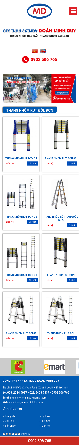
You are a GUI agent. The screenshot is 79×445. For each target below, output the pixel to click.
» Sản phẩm (9, 425)
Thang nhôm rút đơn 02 (21, 216)
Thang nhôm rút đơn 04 (21, 158)
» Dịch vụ (45, 416)
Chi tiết (32, 163)
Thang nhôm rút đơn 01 (21, 275)
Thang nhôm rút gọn (61, 275)
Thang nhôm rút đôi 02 (21, 333)
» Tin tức (45, 421)
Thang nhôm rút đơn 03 (60, 158)
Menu (73, 11)
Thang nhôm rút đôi (60, 333)
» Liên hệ (45, 425)
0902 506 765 (39, 440)
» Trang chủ (9, 416)
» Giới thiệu (9, 421)
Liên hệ (10, 163)
